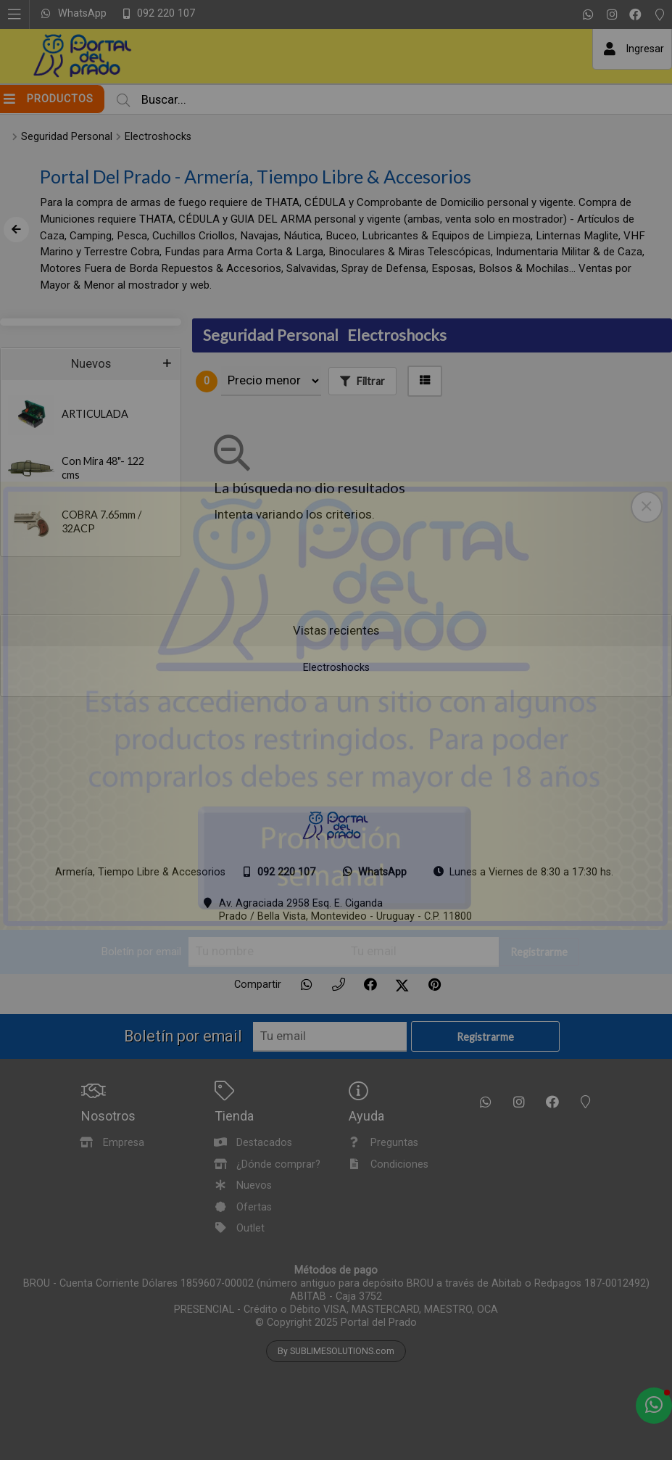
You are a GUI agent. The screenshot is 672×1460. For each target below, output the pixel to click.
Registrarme (539, 952)
